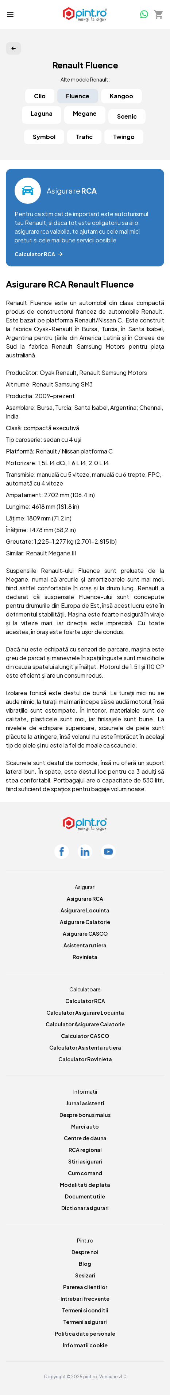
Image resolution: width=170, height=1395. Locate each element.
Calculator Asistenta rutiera (85, 1047)
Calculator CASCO (85, 1036)
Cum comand (85, 1173)
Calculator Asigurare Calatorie (85, 1024)
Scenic (127, 116)
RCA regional (85, 1149)
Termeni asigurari (85, 1322)
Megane (85, 113)
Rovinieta (85, 957)
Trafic (84, 136)
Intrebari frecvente (85, 1298)
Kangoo (121, 96)
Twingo (124, 136)
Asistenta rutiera (85, 945)
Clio (40, 96)
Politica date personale (85, 1333)
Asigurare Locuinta (85, 910)
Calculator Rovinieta (85, 1059)
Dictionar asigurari (85, 1208)
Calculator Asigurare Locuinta (85, 1012)
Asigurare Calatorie (85, 922)
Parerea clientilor (85, 1287)
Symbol (44, 136)
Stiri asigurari (85, 1161)
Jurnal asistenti (85, 1103)
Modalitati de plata (85, 1184)
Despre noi (85, 1252)
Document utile (85, 1196)
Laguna (42, 113)
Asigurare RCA (85, 898)
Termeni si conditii (85, 1310)
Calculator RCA (85, 1001)
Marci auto (85, 1126)
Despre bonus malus (85, 1114)
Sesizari (85, 1275)
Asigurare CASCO (85, 933)
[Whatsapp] (144, 14)
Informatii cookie (85, 1345)
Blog (85, 1263)
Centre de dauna (85, 1138)
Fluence (77, 96)
